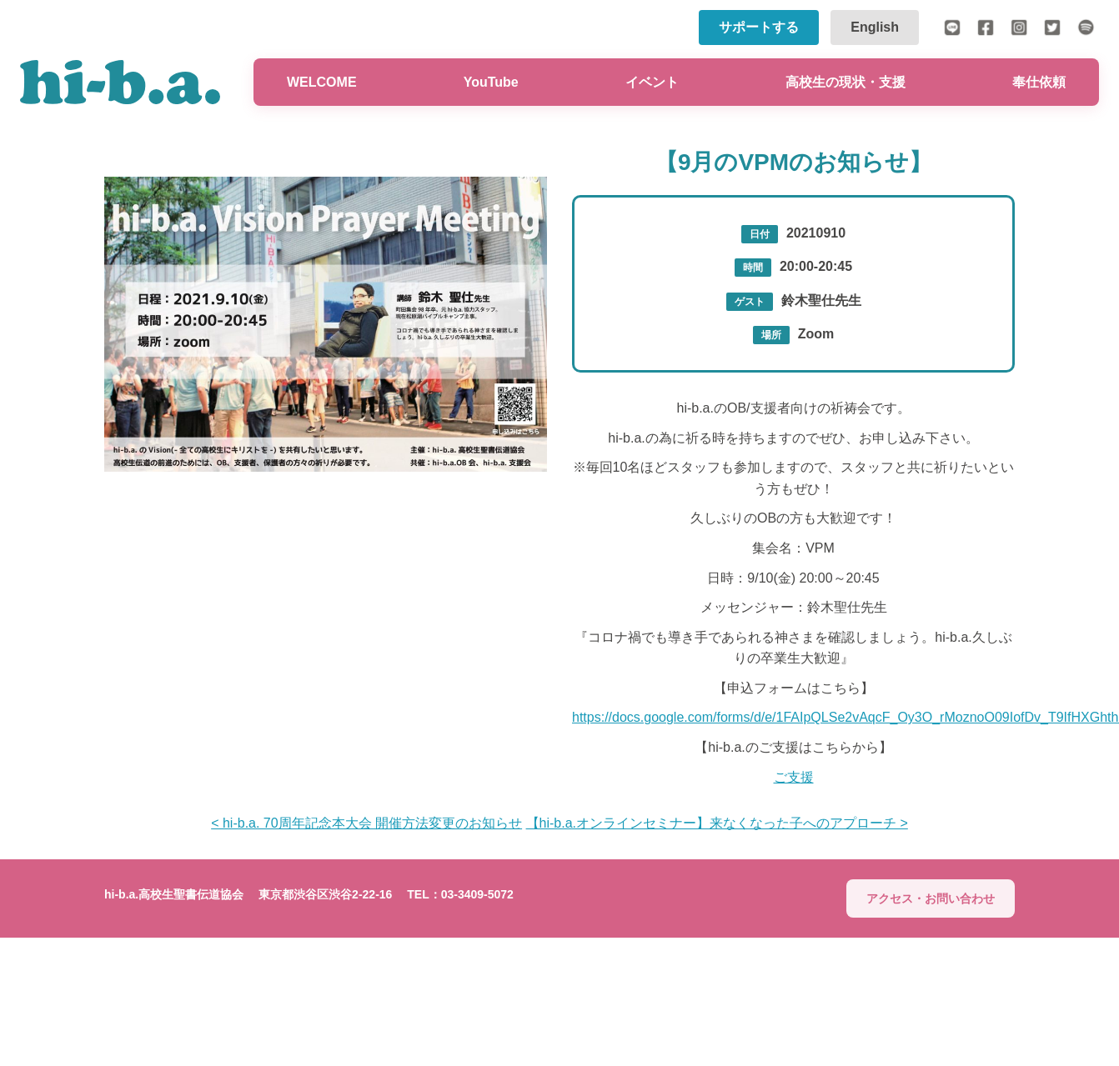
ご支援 (794, 777)
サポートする (759, 27)
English (875, 27)
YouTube (491, 82)
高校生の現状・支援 (845, 82)
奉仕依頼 (1039, 82)
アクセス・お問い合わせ (930, 898)
